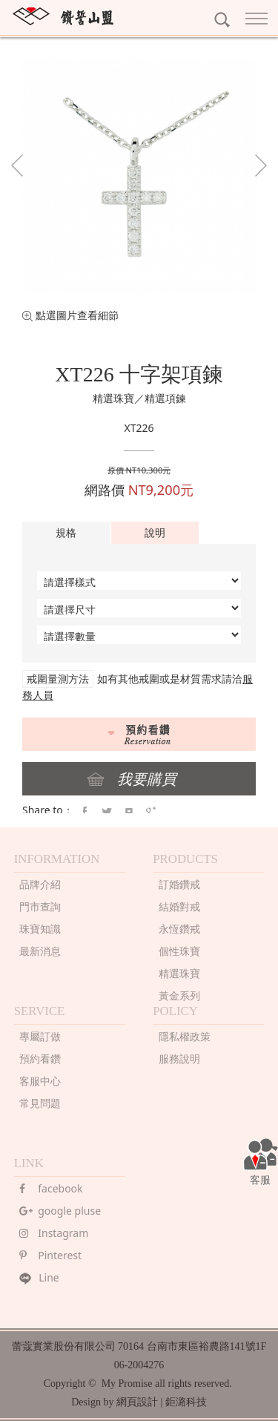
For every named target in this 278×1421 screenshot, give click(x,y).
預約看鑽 (40, 1058)
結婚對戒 (179, 906)
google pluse (60, 1211)
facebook (50, 1188)
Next (261, 165)
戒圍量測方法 (58, 679)
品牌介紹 (40, 884)
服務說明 (179, 1058)
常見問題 (40, 1103)
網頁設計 (137, 1402)
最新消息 (40, 951)
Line (39, 1277)
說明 (155, 532)
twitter (107, 812)
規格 (66, 532)
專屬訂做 (40, 1036)
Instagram (53, 1233)
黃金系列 (179, 995)
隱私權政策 (185, 1036)
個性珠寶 (179, 951)
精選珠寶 (179, 973)
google (150, 812)
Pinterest (50, 1255)
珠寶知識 (40, 929)
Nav (256, 18)
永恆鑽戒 (179, 929)
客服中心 (40, 1081)
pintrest (129, 812)
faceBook (84, 812)
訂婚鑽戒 (179, 884)
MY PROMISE (63, 16)
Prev (17, 165)
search (222, 19)
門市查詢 (40, 906)
